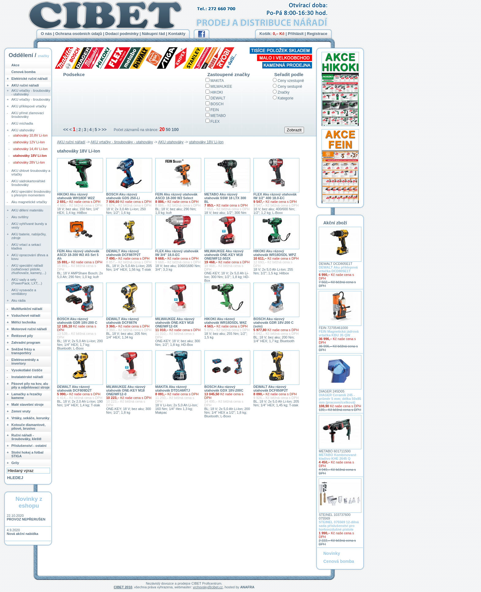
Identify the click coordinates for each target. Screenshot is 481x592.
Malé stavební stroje (27, 404)
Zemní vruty (20, 411)
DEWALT (217, 98)
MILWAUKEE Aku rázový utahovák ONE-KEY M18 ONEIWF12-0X (174, 322)
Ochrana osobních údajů (78, 33)
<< (65, 129)
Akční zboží (335, 222)
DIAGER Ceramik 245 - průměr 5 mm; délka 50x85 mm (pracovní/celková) (340, 398)
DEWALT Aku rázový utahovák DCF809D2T (74, 388)
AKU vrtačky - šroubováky (30, 99)
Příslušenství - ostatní (28, 445)
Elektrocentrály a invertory (25, 361)
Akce (15, 65)
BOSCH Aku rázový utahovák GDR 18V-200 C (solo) (273, 322)
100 (175, 129)
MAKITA (217, 81)
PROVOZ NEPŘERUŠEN (26, 519)
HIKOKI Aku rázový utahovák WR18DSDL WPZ (274, 253)
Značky (284, 92)
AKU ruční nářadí (71, 142)
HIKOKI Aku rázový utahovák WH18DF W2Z (76, 196)
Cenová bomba (23, 72)
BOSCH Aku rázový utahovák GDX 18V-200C (223, 388)
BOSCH (217, 104)
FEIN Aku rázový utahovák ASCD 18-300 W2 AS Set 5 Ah (78, 254)
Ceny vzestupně (291, 81)
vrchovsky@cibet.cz (208, 587)
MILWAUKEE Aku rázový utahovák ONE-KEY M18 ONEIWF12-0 (125, 390)
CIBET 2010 (123, 587)
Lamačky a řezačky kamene (26, 396)
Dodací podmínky (121, 33)
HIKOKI (216, 92)
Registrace (317, 33)
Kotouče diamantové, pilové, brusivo (28, 426)
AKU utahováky (171, 142)
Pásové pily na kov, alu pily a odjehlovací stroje (30, 385)
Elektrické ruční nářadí (29, 78)
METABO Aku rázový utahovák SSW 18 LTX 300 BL (225, 197)
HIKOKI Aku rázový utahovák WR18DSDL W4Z (225, 320)
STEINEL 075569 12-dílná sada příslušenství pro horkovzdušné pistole (339, 525)
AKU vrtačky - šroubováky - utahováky (121, 142)
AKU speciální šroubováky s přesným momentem (31, 193)
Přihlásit (295, 33)
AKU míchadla (22, 123)
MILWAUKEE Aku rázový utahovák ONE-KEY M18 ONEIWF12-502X (224, 254)
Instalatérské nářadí (27, 377)
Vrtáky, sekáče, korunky (30, 418)
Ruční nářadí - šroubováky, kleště (26, 437)
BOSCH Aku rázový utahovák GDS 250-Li (123, 196)
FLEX (215, 121)
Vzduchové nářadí (25, 315)
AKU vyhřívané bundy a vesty (29, 225)
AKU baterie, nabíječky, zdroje (28, 236)
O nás (46, 33)
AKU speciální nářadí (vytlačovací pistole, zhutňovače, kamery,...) (28, 269)
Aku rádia (18, 300)
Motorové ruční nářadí (29, 329)
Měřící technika (23, 322)
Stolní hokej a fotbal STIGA (27, 454)
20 (162, 129)
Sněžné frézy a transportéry (23, 351)
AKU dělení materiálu (27, 210)
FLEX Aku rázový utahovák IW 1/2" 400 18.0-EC (275, 196)
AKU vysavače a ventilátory (23, 292)
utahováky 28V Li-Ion (29, 162)
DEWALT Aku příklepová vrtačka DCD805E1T (338, 269)
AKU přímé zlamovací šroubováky (27, 114)
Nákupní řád (153, 33)
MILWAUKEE (221, 86)
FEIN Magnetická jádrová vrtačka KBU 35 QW (339, 333)
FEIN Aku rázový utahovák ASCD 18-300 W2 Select (176, 196)
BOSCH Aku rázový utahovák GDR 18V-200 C (77, 320)
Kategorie (285, 98)
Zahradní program (25, 342)
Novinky (331, 553)
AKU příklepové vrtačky (28, 106)
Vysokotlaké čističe (26, 370)
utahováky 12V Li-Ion (29, 142)
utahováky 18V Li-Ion (206, 142)
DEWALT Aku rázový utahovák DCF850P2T (270, 388)
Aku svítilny (20, 217)
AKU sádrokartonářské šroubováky (28, 183)
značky (43, 56)
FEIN (214, 110)
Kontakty (177, 33)
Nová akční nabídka (22, 534)
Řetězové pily (22, 336)
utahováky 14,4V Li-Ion (30, 149)
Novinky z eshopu (28, 502)
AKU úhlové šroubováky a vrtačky (30, 172)
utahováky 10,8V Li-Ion (30, 135)
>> (104, 129)
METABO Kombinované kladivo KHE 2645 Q (337, 456)
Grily (15, 463)
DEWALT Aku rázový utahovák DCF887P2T (123, 253)
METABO (218, 116)
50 (168, 129)
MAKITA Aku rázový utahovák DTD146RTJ (172, 388)
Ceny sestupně (290, 86)
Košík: (272, 33)
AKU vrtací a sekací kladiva (26, 246)
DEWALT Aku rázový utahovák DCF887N (122, 320)
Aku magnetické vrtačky (29, 202)
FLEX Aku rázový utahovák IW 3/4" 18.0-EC (176, 253)
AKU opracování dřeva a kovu (29, 257)
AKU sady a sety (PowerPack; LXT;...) (26, 281)
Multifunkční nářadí (26, 309)
